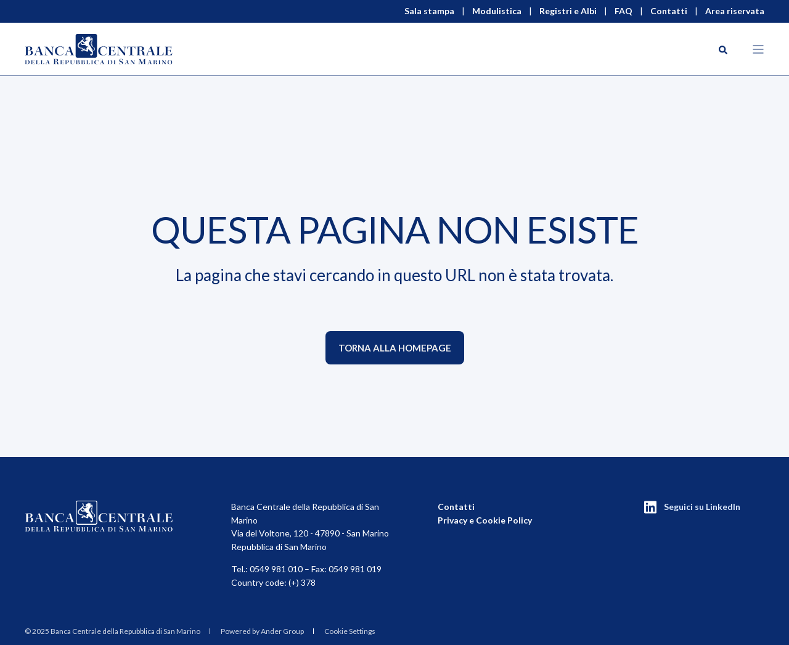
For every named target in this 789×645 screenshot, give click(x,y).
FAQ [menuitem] (623, 11)
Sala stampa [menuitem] (429, 11)
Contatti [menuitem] (668, 11)
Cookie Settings (349, 631)
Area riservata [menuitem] (734, 11)
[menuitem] (112, 630)
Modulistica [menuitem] (496, 11)
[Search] (723, 49)
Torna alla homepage (394, 347)
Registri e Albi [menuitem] (568, 11)
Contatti (456, 506)
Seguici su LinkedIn (702, 506)
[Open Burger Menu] (758, 49)
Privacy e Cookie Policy (485, 520)
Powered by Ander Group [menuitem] (262, 631)
